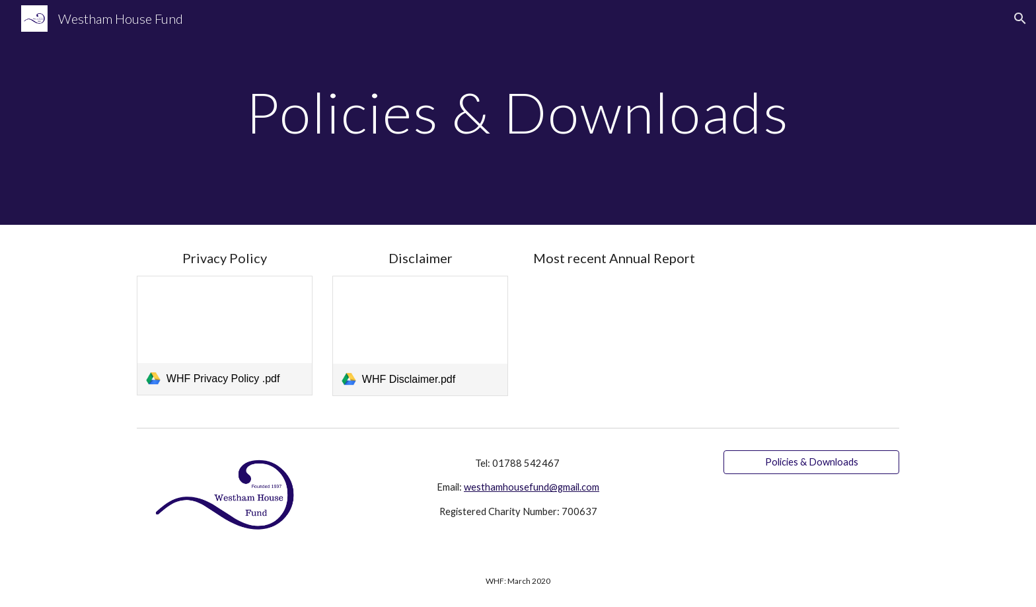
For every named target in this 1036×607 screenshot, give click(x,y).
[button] (1020, 18)
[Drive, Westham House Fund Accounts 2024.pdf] (616, 341)
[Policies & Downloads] (811, 462)
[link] (225, 335)
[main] (518, 112)
